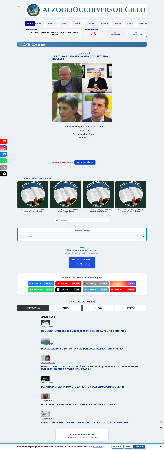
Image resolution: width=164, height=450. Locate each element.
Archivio (42, 23)
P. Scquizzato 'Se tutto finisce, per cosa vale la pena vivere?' (82, 348)
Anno (98, 308)
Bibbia (69, 23)
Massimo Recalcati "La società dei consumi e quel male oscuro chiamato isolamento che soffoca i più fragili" (90, 367)
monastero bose (85, 162)
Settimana (33, 308)
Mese (66, 308)
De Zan (109, 23)
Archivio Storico (82, 231)
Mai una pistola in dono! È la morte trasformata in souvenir (82, 387)
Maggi (135, 23)
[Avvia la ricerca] (57, 220)
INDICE (30, 23)
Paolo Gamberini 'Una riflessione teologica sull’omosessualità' (84, 422)
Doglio (122, 23)
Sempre (131, 308)
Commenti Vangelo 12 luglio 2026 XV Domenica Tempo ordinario (54, 33)
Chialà (82, 23)
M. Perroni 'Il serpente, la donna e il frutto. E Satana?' (78, 404)
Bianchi (56, 23)
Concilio (95, 23)
